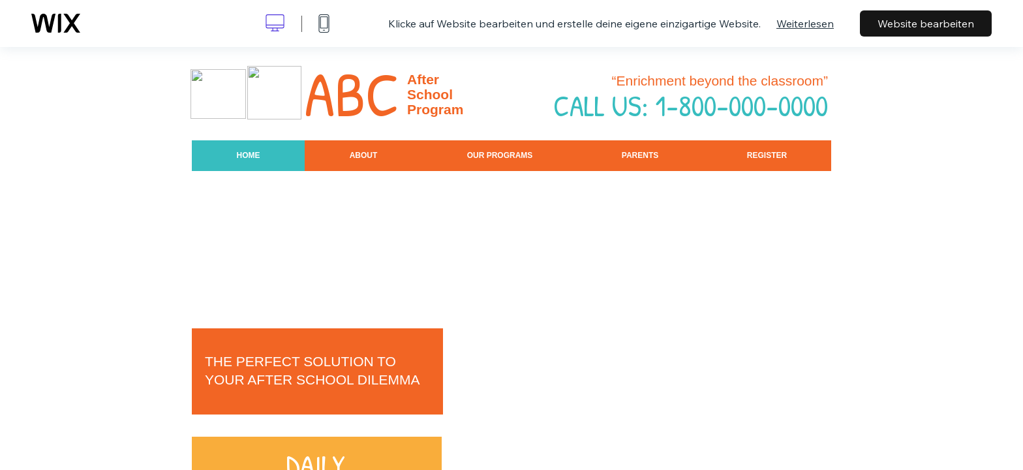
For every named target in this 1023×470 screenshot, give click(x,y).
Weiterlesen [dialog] (805, 23)
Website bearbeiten (926, 23)
